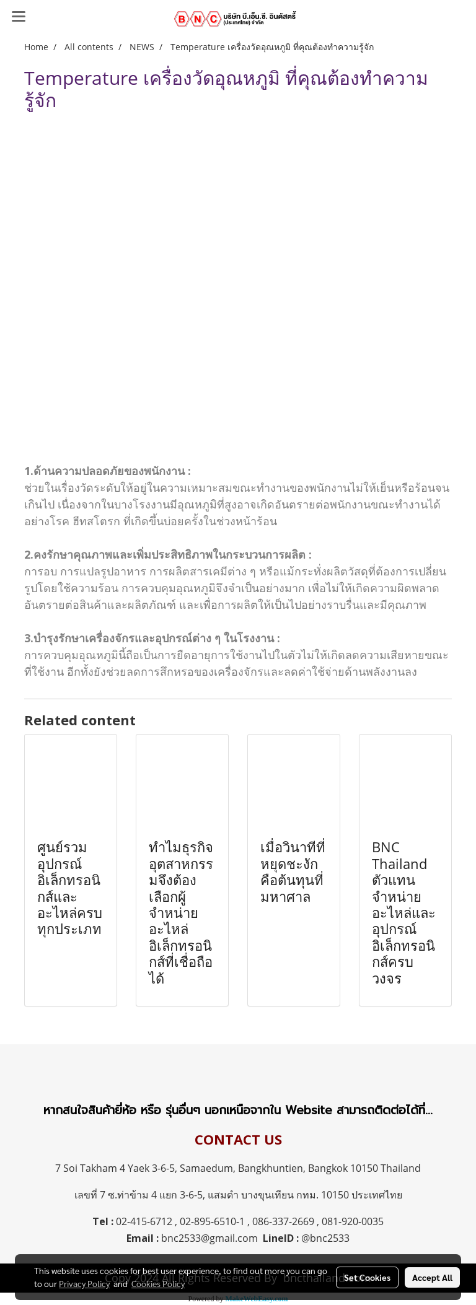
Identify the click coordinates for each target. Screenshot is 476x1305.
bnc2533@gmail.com (209, 1238)
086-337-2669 (283, 1221)
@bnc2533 (325, 1238)
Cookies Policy (158, 1283)
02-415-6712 (144, 1221)
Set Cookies (367, 1277)
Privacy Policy (84, 1283)
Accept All (432, 1277)
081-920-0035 (353, 1221)
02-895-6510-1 (212, 1221)
